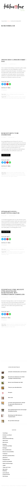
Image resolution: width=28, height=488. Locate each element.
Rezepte (5, 95)
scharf (15, 98)
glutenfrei (16, 94)
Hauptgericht (22, 251)
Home (2, 95)
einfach (9, 96)
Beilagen (12, 94)
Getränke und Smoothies (8, 455)
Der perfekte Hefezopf (13, 420)
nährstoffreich (13, 175)
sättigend (20, 253)
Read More (6, 155)
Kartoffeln (3, 253)
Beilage (11, 251)
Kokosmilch (6, 98)
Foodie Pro (12, 485)
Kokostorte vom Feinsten (10, 134)
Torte (9, 176)
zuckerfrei (15, 176)
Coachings (5, 433)
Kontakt (4, 436)
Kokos (24, 173)
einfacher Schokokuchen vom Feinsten (17, 371)
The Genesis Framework (21, 485)
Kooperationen (6, 474)
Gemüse (11, 325)
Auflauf (8, 251)
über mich (10, 397)
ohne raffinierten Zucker (20, 175)
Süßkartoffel (3, 254)
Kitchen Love (14, 9)
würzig (24, 98)
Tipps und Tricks (7, 467)
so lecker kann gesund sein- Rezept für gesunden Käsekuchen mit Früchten (16, 404)
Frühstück (5, 453)
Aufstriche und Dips (7, 445)
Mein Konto (5, 442)
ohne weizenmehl (4, 176)
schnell (18, 98)
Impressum (5, 440)
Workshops (5, 476)
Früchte (11, 173)
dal (7, 96)
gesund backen (19, 173)
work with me (6, 472)
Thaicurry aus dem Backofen (15, 387)
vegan (9, 95)
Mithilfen (5, 470)
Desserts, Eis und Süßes (8, 451)
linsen (12, 98)
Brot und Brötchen (7, 449)
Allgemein (8, 94)
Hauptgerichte (21, 94)
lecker (10, 98)
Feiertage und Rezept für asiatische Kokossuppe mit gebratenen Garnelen (13, 292)
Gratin (18, 251)
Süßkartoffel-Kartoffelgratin (10, 212)
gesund (12, 96)
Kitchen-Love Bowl (7, 434)
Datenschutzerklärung (8, 438)
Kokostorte (8, 175)
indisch (20, 96)
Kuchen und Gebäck (14, 172)
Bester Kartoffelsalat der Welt (15, 382)
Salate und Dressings (8, 463)
